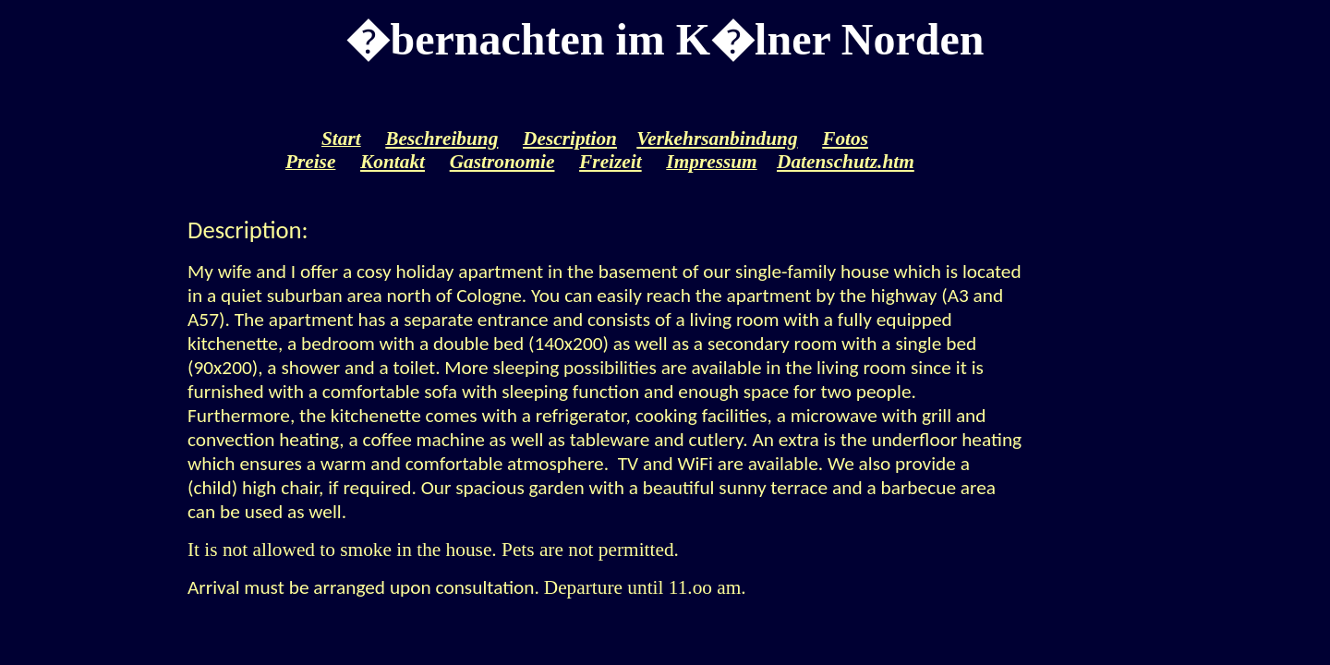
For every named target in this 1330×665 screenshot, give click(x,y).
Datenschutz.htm (845, 162)
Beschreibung (441, 138)
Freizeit (610, 162)
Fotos (845, 138)
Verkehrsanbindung (716, 138)
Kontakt (392, 162)
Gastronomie (502, 162)
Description (570, 138)
